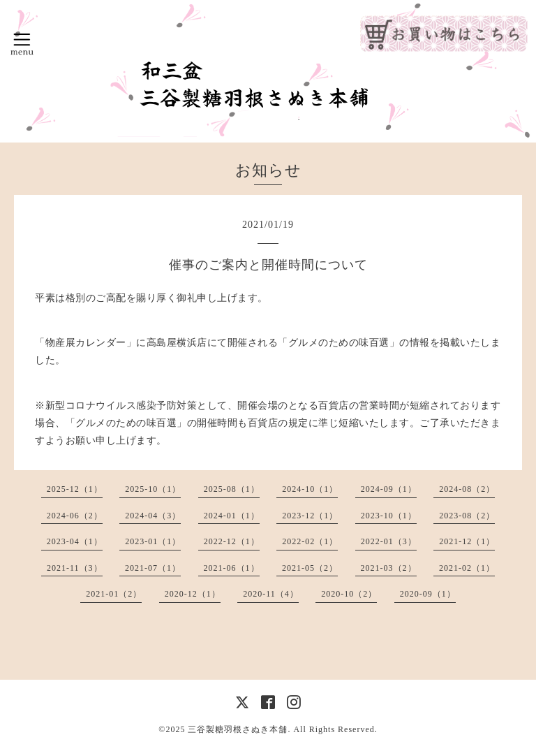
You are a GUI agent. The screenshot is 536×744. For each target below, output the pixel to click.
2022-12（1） (232, 541)
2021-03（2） (389, 568)
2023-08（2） (467, 515)
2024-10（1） (310, 489)
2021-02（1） (467, 568)
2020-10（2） (349, 594)
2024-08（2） (467, 489)
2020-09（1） (428, 594)
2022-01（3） (389, 541)
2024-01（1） (232, 515)
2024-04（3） (153, 515)
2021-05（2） (310, 568)
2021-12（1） (467, 541)
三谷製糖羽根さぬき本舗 (238, 729)
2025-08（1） (232, 489)
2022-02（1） (310, 541)
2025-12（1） (75, 489)
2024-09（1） (389, 489)
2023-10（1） (389, 515)
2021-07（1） (153, 568)
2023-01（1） (153, 541)
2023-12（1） (310, 515)
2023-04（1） (75, 541)
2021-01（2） (114, 594)
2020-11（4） (271, 594)
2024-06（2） (75, 515)
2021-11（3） (75, 568)
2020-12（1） (193, 594)
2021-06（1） (232, 568)
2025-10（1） (153, 489)
